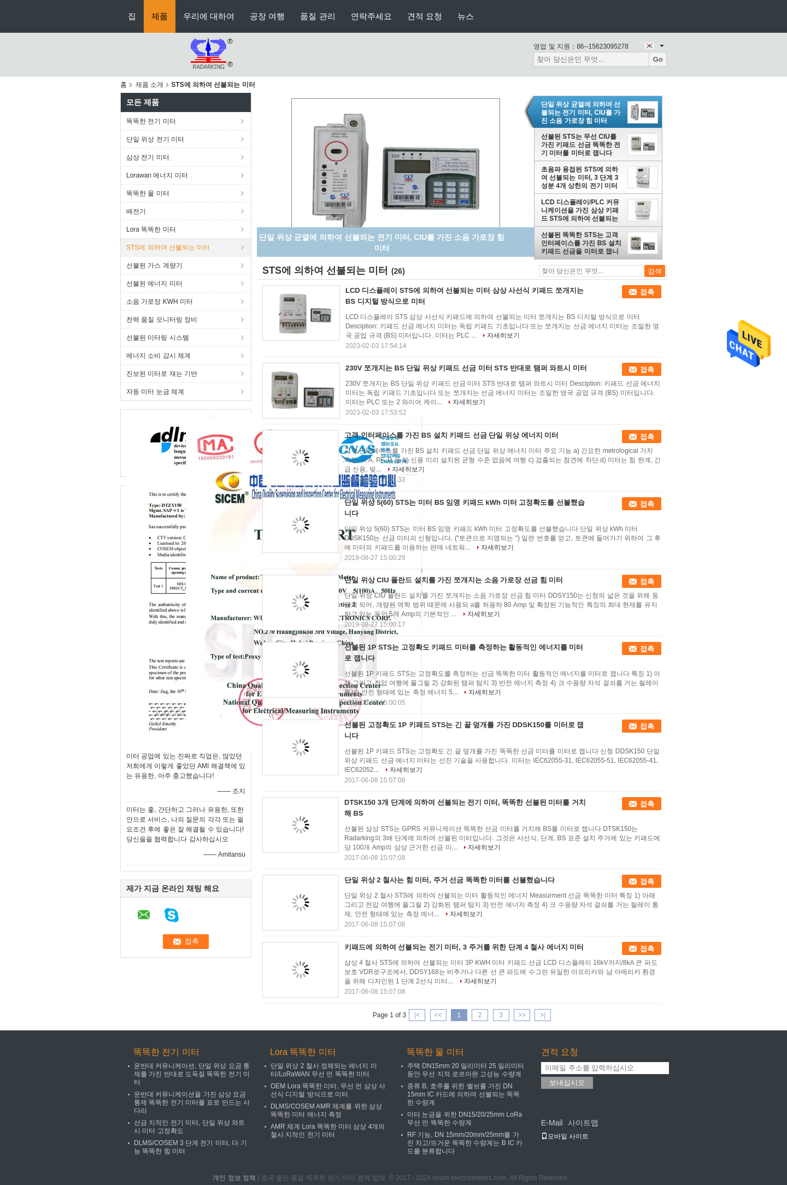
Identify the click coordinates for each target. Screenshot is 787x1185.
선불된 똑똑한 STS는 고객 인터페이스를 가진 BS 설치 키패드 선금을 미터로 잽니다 (581, 243)
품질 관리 (317, 16)
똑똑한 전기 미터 (151, 121)
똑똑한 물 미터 (147, 193)
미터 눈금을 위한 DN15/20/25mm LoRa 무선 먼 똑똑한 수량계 (464, 1119)
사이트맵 (583, 1122)
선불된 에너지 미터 (154, 283)
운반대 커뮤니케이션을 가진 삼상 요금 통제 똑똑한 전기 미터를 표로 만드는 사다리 (192, 1102)
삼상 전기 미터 (147, 157)
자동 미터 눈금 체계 (155, 392)
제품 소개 (149, 85)
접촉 (647, 292)
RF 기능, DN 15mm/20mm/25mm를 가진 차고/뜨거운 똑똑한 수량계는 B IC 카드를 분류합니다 (464, 1143)
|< (417, 1015)
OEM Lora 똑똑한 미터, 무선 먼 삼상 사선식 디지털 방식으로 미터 (328, 1090)
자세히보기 (503, 335)
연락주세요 (371, 16)
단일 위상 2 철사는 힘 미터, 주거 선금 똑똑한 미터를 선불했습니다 (449, 880)
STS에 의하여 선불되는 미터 (168, 247)
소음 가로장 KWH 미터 (159, 301)
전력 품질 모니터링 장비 (161, 319)
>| (542, 1015)
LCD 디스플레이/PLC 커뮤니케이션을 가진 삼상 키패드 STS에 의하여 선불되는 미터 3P (580, 210)
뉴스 (465, 16)
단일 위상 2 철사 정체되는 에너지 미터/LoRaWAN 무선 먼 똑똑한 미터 (324, 1070)
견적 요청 (424, 16)
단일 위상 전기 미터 (155, 139)
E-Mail (552, 1122)
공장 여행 (267, 16)
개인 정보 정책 (234, 1178)
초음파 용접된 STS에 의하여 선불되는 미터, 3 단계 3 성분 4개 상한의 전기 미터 (579, 178)
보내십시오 (567, 1082)
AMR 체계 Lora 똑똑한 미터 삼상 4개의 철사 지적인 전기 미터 (328, 1131)
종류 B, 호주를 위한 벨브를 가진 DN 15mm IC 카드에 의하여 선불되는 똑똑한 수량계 (463, 1094)
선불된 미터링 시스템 (157, 337)
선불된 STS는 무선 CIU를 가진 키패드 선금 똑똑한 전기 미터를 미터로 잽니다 (580, 145)
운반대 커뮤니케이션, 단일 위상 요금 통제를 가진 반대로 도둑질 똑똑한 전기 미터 (192, 1074)
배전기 (136, 211)
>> (522, 1015)
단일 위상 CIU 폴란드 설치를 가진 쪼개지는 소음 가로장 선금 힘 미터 (453, 580)
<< (438, 1015)
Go (658, 59)
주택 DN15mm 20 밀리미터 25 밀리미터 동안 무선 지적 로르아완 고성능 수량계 (465, 1070)
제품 (159, 16)
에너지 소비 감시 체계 (158, 355)
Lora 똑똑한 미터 (151, 229)
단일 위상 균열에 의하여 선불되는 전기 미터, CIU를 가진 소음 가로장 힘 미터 (580, 113)
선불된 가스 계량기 (154, 265)
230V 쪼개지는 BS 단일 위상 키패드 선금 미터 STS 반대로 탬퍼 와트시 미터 (466, 368)
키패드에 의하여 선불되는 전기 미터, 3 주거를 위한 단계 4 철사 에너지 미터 (464, 947)
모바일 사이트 (565, 1136)
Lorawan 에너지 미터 (157, 175)
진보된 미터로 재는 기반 (161, 374)
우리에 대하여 (208, 16)
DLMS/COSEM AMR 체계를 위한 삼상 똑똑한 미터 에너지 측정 (326, 1110)
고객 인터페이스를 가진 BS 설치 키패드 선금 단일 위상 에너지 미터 (451, 435)
